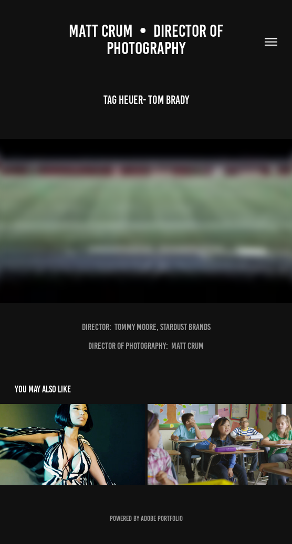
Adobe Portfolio (162, 518)
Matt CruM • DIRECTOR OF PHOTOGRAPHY (147, 40)
